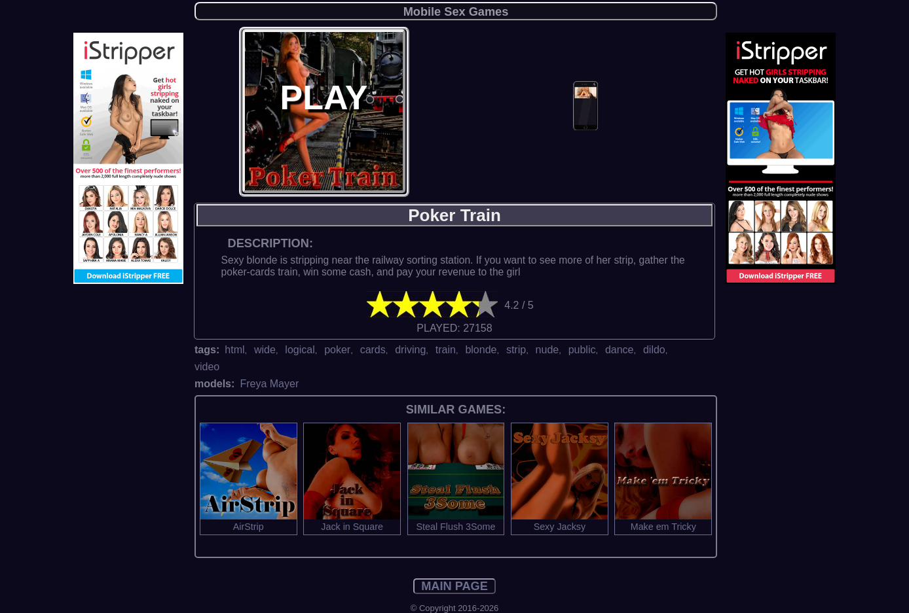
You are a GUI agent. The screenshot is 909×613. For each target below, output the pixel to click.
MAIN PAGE (454, 586)
